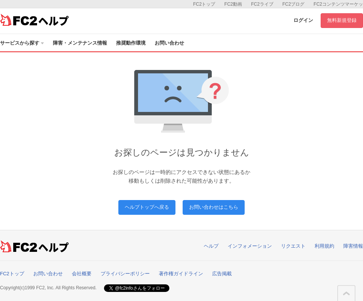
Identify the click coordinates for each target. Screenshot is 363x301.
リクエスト (293, 246)
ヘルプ (211, 246)
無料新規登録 (342, 20)
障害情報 (353, 246)
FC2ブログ (293, 4)
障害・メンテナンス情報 (80, 43)
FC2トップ (204, 4)
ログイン (303, 20)
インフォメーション (250, 246)
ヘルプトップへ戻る (147, 207)
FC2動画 (233, 4)
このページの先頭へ (346, 293)
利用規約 (324, 246)
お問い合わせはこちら (213, 207)
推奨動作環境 (131, 43)
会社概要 (82, 273)
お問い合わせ (169, 43)
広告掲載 (222, 273)
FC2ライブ (262, 4)
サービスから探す (22, 43)
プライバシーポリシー (125, 273)
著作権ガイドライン (181, 273)
